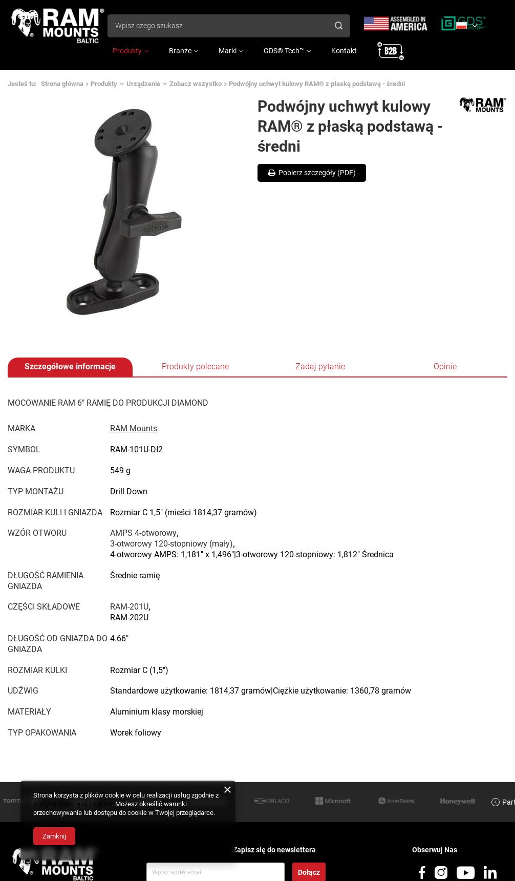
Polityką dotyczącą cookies (72, 804)
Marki (228, 51)
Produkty (127, 51)
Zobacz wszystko (195, 84)
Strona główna (62, 84)
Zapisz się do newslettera (274, 850)
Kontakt (344, 51)
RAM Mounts (133, 428)
